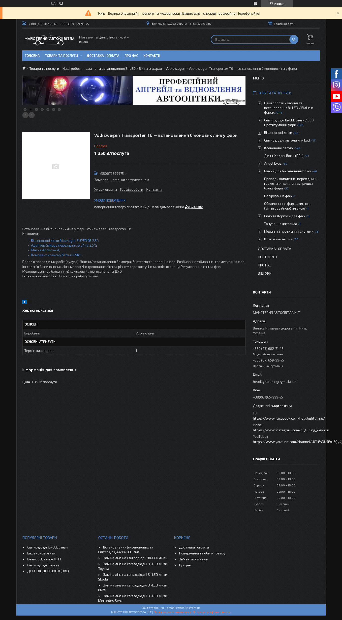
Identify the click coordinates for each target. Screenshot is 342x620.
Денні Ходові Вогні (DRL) (284, 155)
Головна (32, 56)
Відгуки (265, 273)
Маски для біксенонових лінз (287, 171)
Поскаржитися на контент (172, 612)
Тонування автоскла (280, 223)
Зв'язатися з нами (193, 559)
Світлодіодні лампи (43, 565)
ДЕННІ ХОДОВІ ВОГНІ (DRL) (48, 571)
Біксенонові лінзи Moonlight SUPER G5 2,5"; (65, 240)
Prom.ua (195, 607)
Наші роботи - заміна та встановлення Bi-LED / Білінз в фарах (112, 68)
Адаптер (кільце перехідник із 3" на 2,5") (63, 245)
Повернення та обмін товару (202, 553)
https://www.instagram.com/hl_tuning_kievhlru (291, 430)
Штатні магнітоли (278, 239)
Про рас (185, 565)
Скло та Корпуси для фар (284, 216)
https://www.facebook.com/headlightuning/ (289, 418)
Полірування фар (278, 196)
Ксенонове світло (278, 148)
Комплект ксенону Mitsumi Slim (56, 255)
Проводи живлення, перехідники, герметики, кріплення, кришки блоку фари (291, 183)
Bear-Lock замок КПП (44, 559)
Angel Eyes (273, 163)
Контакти (151, 56)
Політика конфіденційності (212, 612)
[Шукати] (293, 39)
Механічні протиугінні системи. (289, 231)
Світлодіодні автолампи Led (287, 140)
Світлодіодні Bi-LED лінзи (47, 547)
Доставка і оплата (103, 56)
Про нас (131, 56)
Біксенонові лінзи (278, 132)
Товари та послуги (61, 56)
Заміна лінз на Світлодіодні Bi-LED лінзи (135, 558)
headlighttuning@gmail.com (274, 381)
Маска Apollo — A (45, 250)
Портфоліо (267, 257)
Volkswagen (175, 68)
